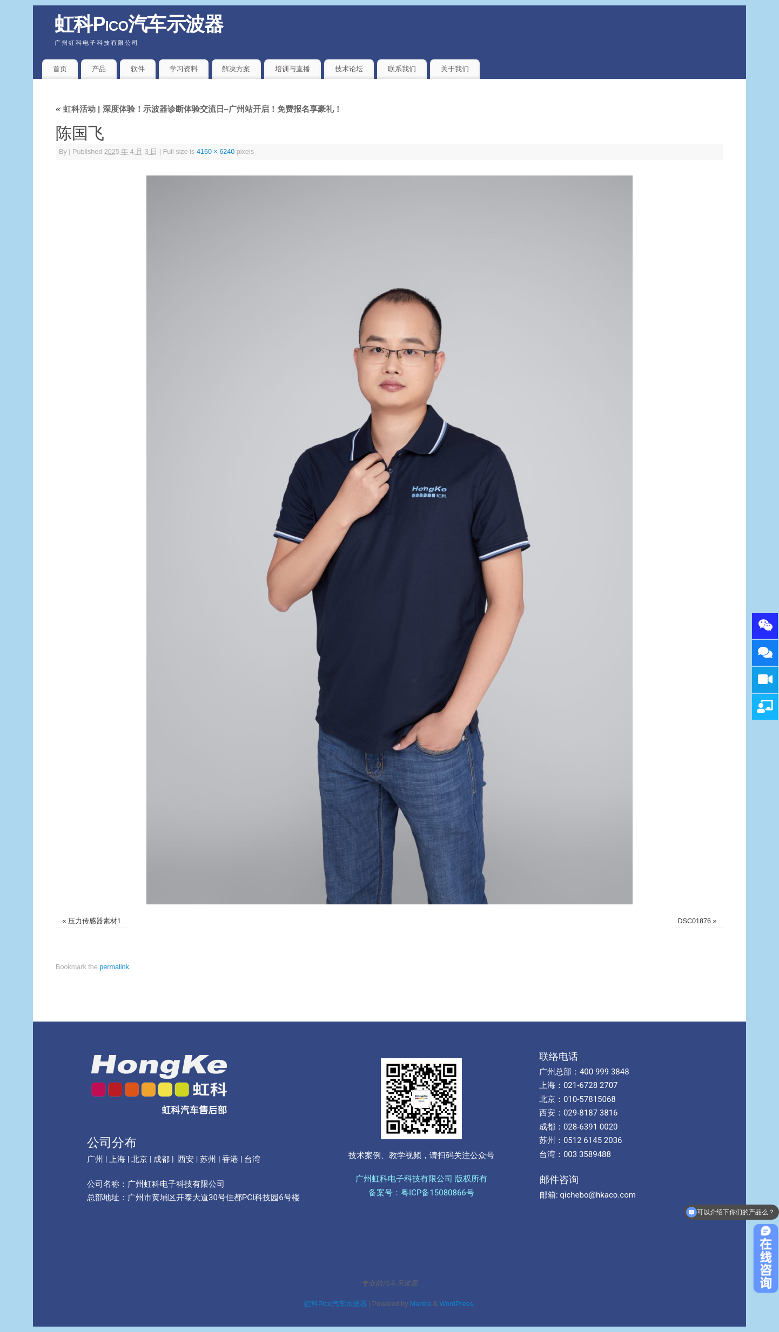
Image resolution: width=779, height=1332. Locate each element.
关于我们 (455, 69)
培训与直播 (292, 69)
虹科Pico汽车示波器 (139, 24)
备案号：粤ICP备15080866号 (421, 1193)
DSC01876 (694, 921)
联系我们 (402, 69)
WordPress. (457, 1304)
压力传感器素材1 (94, 921)
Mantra (420, 1304)
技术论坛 (349, 69)
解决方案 (236, 69)
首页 (60, 69)
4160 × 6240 (215, 151)
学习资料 (184, 69)
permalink (114, 967)
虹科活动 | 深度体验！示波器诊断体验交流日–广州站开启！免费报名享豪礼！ (199, 108)
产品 (99, 69)
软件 (138, 69)
